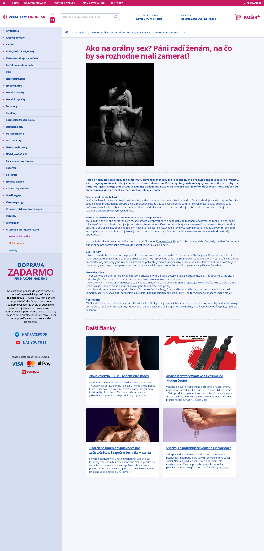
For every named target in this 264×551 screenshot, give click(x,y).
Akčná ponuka (16, 243)
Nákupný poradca (35, 2)
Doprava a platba (20, 522)
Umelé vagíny (13, 195)
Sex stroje (11, 174)
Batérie (10, 44)
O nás (15, 2)
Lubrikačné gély (14, 126)
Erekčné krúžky (14, 85)
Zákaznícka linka (148, 17)
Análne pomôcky (15, 37)
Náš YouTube (34, 342)
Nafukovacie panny (16, 147)
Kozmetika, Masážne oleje (20, 120)
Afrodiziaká (12, 30)
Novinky (13, 250)
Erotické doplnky (15, 92)
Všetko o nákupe (64, 2)
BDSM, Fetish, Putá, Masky (20, 51)
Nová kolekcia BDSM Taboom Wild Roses (119, 376)
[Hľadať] (90, 16)
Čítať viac (142, 395)
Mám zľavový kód (94, 2)
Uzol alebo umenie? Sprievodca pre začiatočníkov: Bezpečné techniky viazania (120, 450)
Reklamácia (16, 526)
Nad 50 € (198, 17)
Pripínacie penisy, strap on (20, 161)
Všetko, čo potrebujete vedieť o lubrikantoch (198, 448)
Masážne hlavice (15, 133)
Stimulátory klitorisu (17, 188)
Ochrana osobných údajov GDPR (25, 532)
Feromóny (11, 106)
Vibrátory (11, 215)
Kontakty (116, 2)
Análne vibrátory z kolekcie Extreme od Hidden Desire (194, 378)
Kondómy (11, 113)
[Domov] (6, 3)
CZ (52, 13)
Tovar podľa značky (19, 236)
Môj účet (15, 509)
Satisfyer (11, 167)
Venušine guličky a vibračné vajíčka (24, 209)
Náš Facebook (34, 334)
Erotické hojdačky (15, 99)
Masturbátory (13, 140)
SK (52, 20)
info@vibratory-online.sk (76, 528)
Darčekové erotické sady (19, 65)
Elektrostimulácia (15, 78)
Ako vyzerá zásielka (21, 514)
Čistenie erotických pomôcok (22, 58)
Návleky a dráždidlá (16, 154)
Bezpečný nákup (19, 518)
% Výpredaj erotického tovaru (22, 229)
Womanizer (12, 222)
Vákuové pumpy (15, 202)
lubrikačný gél (166, 241)
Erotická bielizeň (15, 181)
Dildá (8, 72)
